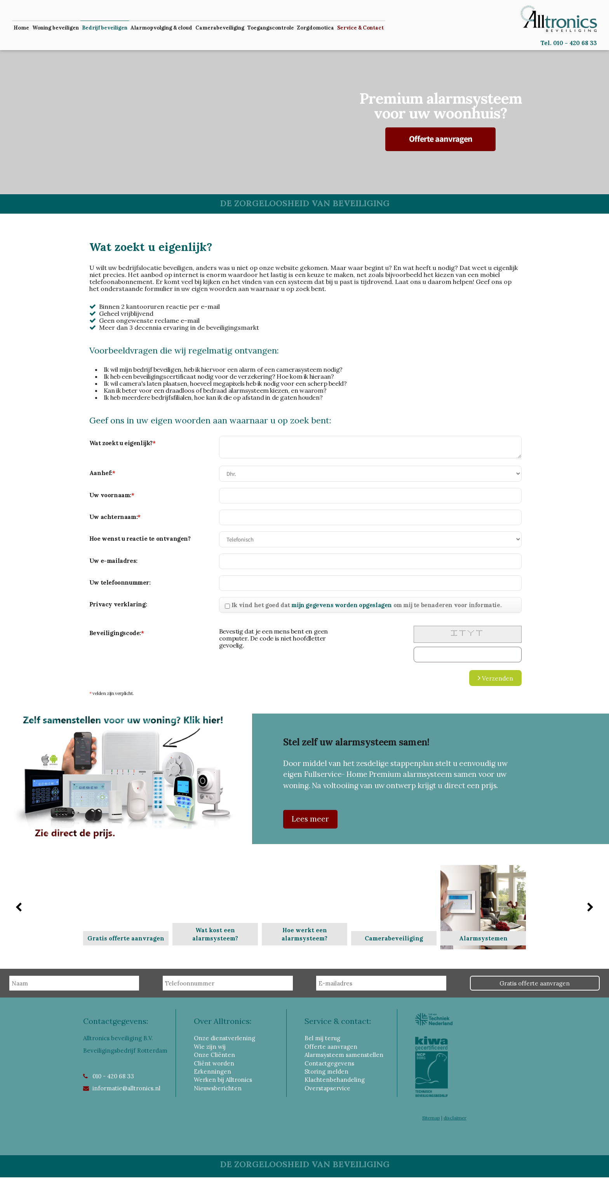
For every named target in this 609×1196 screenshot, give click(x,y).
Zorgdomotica (315, 27)
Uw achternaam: (115, 517)
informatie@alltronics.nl (126, 1088)
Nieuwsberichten (218, 1088)
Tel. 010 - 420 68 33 (569, 43)
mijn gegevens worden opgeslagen (341, 605)
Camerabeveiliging (219, 27)
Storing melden (326, 1071)
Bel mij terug (322, 1038)
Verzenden (495, 678)
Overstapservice (327, 1088)
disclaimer (455, 1118)
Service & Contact (360, 27)
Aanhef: (102, 473)
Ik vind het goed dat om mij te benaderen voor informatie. (366, 605)
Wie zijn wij (210, 1046)
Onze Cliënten (214, 1054)
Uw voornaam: (111, 495)
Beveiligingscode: (116, 633)
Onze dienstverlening (224, 1038)
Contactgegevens (329, 1063)
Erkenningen (212, 1071)
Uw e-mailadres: (113, 560)
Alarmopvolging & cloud (161, 27)
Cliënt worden (214, 1063)
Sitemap (431, 1118)
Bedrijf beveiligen (104, 27)
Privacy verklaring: (118, 604)
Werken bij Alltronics (223, 1079)
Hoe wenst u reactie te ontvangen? (140, 538)
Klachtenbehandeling (334, 1079)
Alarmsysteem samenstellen (343, 1054)
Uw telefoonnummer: (120, 582)
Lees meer (310, 818)
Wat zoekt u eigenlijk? (122, 443)
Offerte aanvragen (440, 139)
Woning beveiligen (55, 27)
